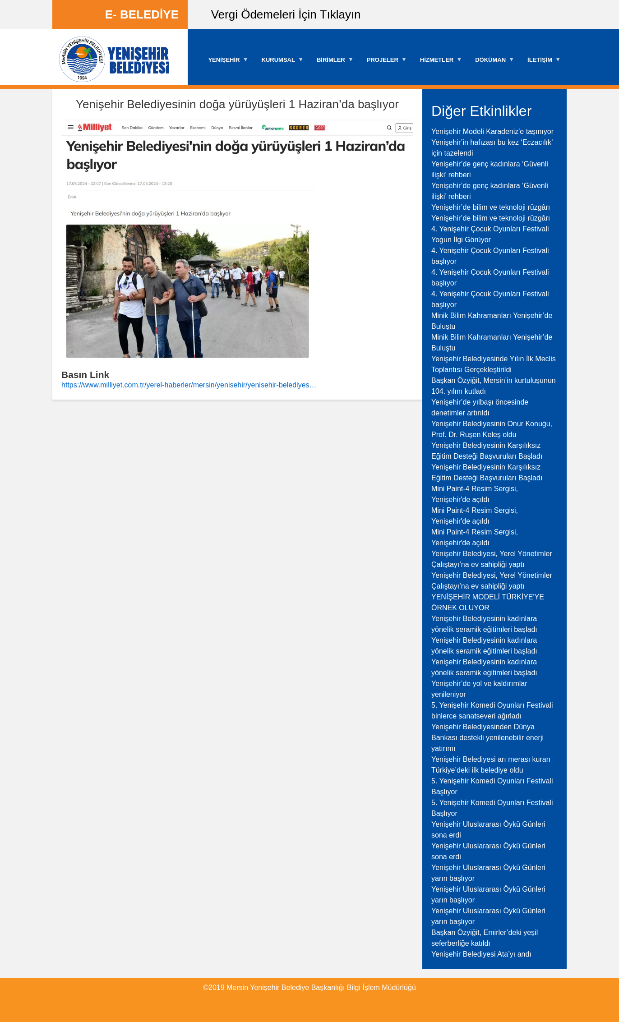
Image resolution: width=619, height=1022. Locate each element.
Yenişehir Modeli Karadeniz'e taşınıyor (492, 131)
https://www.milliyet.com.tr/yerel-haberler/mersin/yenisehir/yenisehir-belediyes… (189, 385)
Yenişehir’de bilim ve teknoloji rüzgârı (490, 207)
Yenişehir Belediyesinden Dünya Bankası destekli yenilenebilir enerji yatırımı (487, 737)
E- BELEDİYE (142, 14)
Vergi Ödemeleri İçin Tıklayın (286, 14)
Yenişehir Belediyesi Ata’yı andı (481, 954)
